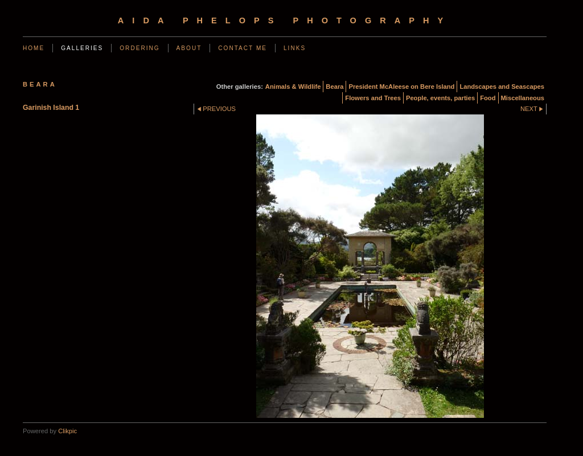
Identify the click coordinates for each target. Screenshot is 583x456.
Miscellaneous (522, 98)
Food (487, 98)
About (189, 48)
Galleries (82, 48)
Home (33, 48)
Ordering (139, 48)
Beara (334, 86)
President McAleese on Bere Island (401, 86)
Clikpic (67, 431)
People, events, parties (440, 98)
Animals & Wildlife (293, 86)
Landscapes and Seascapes (501, 86)
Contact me (242, 48)
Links (295, 48)
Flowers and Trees (373, 98)
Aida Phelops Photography (284, 20)
